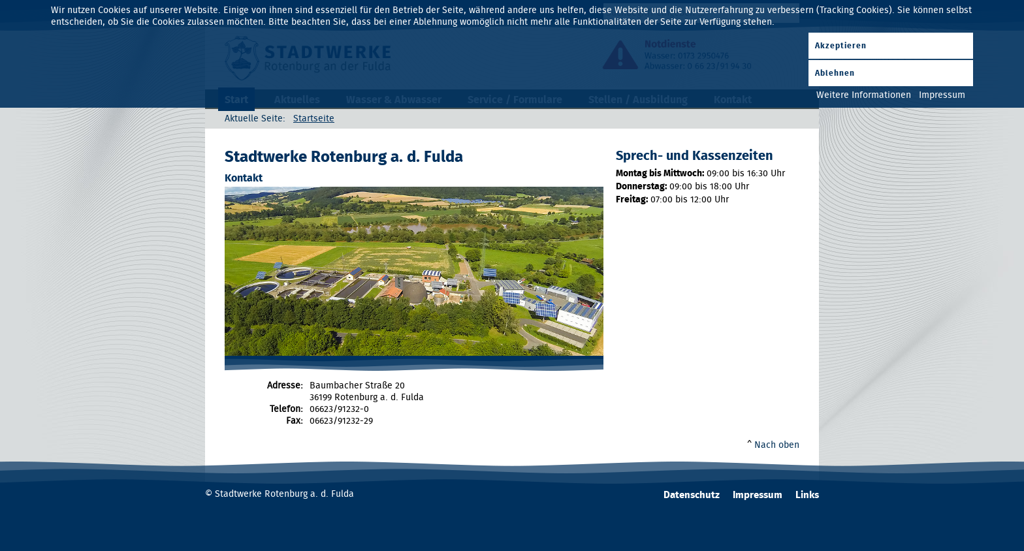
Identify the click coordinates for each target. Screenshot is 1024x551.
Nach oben (776, 445)
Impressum (757, 495)
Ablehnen (835, 73)
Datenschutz (692, 495)
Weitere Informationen (863, 95)
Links (807, 495)
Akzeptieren (841, 46)
